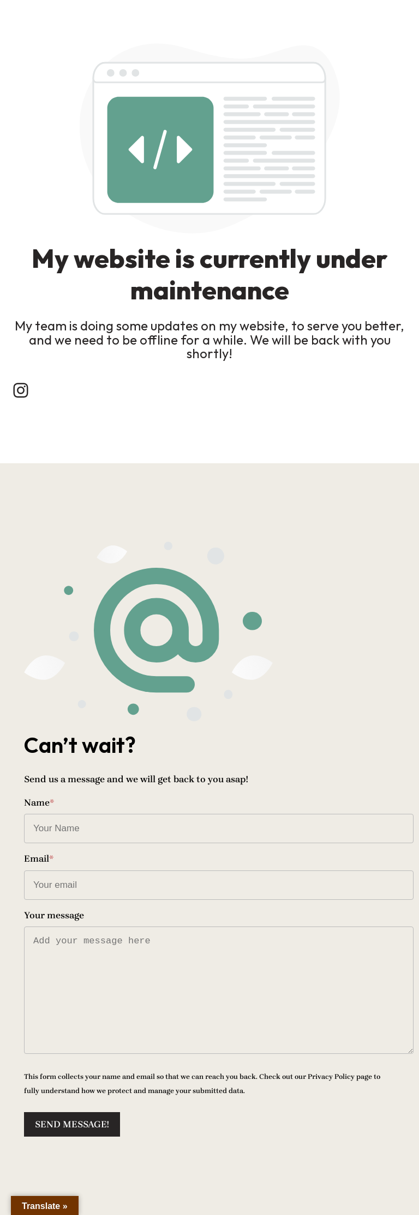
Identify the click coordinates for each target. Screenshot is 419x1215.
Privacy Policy (331, 1076)
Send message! (72, 1124)
